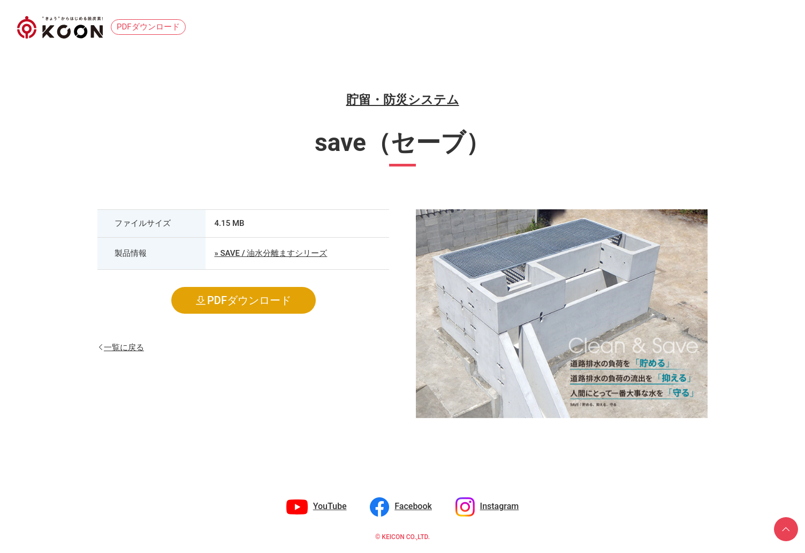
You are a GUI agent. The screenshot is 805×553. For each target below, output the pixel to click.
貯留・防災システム (402, 100)
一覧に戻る (124, 347)
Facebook (413, 506)
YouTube (330, 506)
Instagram (499, 506)
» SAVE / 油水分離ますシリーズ (270, 253)
